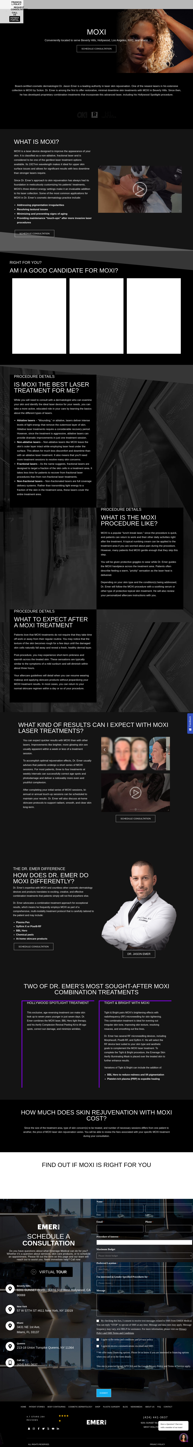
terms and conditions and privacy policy (133, 1340)
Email (100, 1223)
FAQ (159, 1405)
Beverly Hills (23, 1286)
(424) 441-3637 (27, 1364)
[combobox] (145, 1243)
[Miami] (10, 1325)
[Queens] (10, 1346)
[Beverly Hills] (10, 1288)
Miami (20, 1323)
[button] (104, 750)
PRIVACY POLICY (157, 1443)
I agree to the (127, 1340)
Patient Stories (37, 1405)
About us (149, 1405)
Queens (21, 1343)
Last (147, 1215)
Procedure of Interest (108, 1237)
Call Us (21, 1360)
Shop (97, 1405)
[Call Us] (10, 1362)
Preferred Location (107, 1263)
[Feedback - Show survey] (190, 723)
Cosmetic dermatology (80, 1405)
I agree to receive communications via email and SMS (127, 1346)
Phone (149, 1223)
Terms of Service (176, 1366)
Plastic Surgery (111, 1405)
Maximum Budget (105, 1249)
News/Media (136, 1405)
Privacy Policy (156, 1366)
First (98, 1215)
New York (22, 1306)
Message (100, 1291)
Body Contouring (56, 1405)
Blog (125, 1405)
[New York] (10, 1309)
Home (23, 1405)
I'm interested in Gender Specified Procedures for (122, 1277)
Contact (168, 1405)
